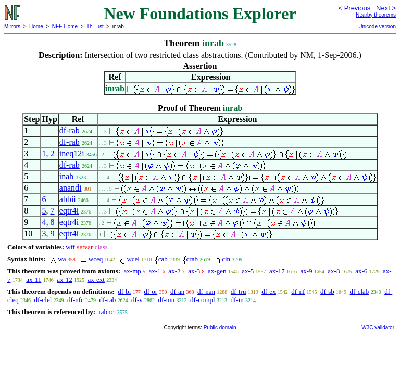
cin (226, 259)
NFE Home (65, 26)
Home (36, 26)
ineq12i (71, 153)
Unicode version (377, 26)
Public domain (220, 327)
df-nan (206, 291)
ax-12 (64, 279)
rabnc (106, 312)
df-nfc (75, 300)
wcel (133, 259)
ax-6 (361, 271)
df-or (150, 291)
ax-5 (248, 271)
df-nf (298, 291)
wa (62, 259)
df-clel (43, 300)
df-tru (238, 291)
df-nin (166, 300)
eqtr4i (69, 210)
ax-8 (334, 271)
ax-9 (306, 271)
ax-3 (194, 271)
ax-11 (33, 279)
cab (163, 259)
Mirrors (12, 26)
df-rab (69, 130)
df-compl (202, 300)
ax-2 (174, 271)
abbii (67, 199)
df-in (236, 300)
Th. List (95, 26)
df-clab (359, 291)
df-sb (327, 291)
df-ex (268, 291)
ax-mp (132, 271)
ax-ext (96, 279)
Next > (386, 8)
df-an (177, 291)
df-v (137, 300)
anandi (70, 187)
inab (66, 176)
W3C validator (377, 327)
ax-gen (217, 271)
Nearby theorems (376, 15)
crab (192, 259)
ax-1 (155, 271)
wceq (96, 259)
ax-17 (277, 271)
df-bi (124, 291)
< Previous (354, 8)
